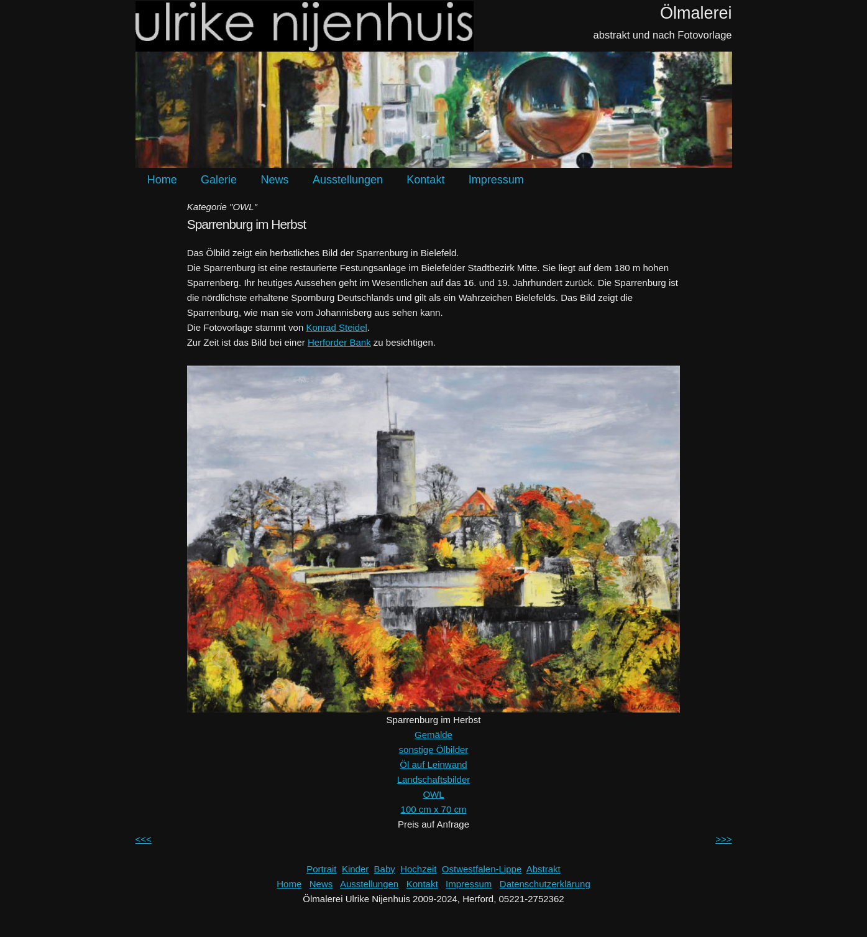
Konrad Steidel (336, 327)
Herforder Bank (339, 342)
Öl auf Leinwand (433, 764)
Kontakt (425, 179)
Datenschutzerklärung (545, 884)
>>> (723, 839)
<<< (143, 839)
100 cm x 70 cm (434, 809)
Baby (384, 869)
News (274, 179)
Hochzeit (418, 869)
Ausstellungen (348, 179)
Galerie (219, 179)
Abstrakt (543, 869)
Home (162, 179)
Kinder (355, 869)
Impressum (496, 179)
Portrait (321, 869)
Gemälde (433, 734)
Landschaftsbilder (433, 779)
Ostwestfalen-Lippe (481, 869)
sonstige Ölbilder (434, 749)
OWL (433, 794)
